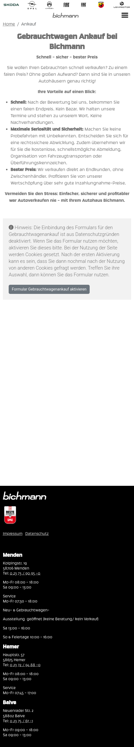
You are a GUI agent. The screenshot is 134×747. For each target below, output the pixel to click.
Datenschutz (37, 533)
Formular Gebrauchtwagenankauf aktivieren (49, 289)
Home (9, 24)
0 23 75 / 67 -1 (21, 720)
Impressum (12, 533)
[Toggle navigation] (125, 15)
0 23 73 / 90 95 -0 (25, 573)
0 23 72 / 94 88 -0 (25, 664)
